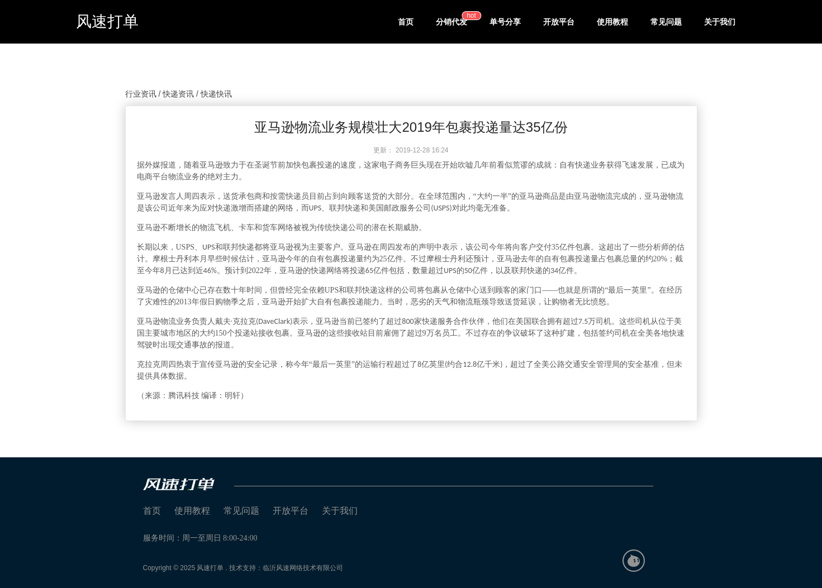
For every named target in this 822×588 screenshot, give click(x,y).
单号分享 (505, 21)
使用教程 (612, 21)
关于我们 (719, 21)
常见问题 (666, 21)
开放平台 (558, 21)
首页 (406, 21)
